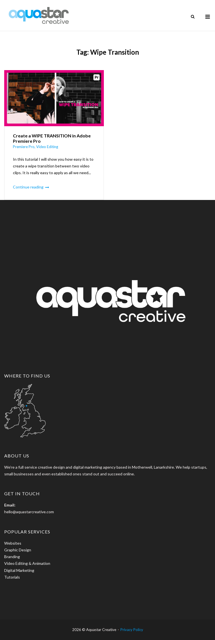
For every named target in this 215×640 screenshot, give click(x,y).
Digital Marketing (19, 570)
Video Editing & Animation (27, 563)
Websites (12, 543)
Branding (12, 556)
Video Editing (47, 146)
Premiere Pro (24, 146)
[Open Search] (192, 17)
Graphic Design (17, 549)
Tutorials (12, 577)
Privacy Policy (131, 629)
